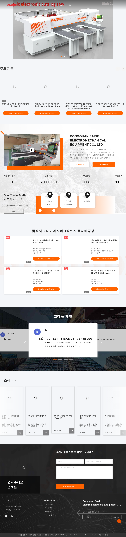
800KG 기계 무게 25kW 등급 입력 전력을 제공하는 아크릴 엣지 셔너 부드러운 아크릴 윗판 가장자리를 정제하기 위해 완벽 (78, 106)
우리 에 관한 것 (41, 5)
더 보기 (14, 380)
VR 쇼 (53, 5)
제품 (30, 5)
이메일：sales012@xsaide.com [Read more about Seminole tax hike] (16, 510)
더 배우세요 (80, 164)
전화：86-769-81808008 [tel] (13, 506)
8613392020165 (68, 205)
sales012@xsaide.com (50, 205)
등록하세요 (116, 517)
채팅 (13, 211)
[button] (123, 69)
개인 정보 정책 (22, 535)
